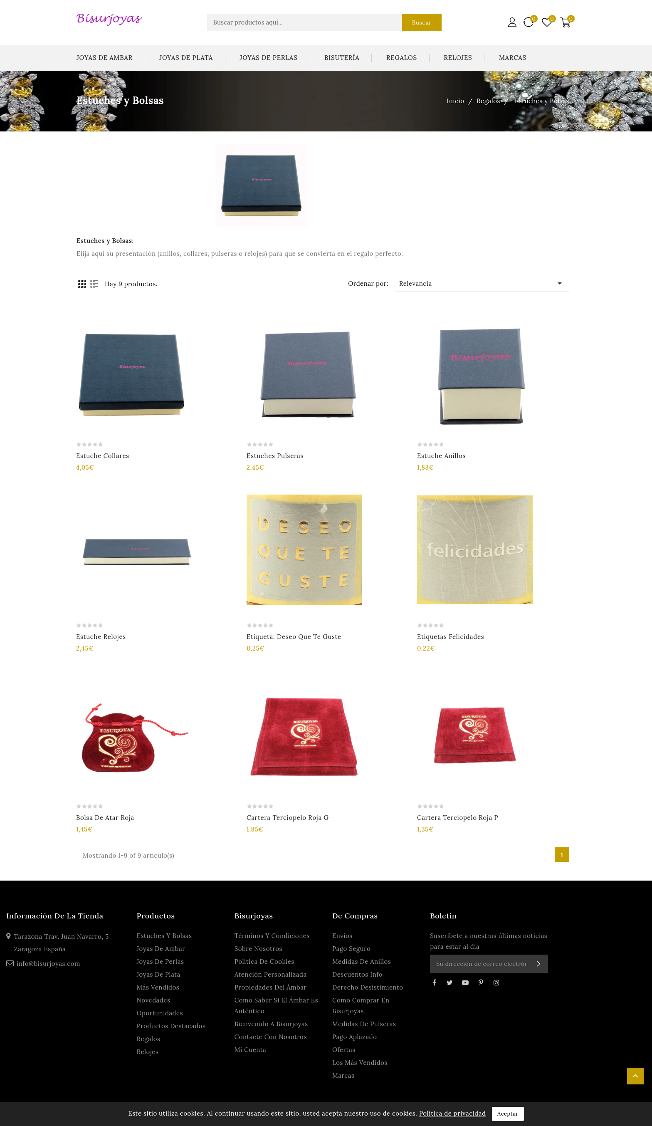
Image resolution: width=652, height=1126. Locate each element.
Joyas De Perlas (269, 58)
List (94, 284)
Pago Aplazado (354, 1037)
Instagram (496, 982)
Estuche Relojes (101, 637)
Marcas (512, 58)
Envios (342, 936)
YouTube (465, 982)
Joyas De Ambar (105, 58)
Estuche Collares (102, 456)
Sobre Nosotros (258, 949)
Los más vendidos (360, 1063)
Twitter (450, 982)
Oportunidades (160, 1013)
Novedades (153, 1000)
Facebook (434, 982)
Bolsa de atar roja (105, 818)
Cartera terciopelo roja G (288, 818)
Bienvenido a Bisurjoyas (271, 1024)
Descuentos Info (357, 974)
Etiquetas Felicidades (450, 637)
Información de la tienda (55, 916)
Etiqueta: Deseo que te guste (294, 637)
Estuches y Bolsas (164, 936)
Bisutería (342, 58)
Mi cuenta (251, 1050)
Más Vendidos (158, 987)
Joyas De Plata (186, 58)
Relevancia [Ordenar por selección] (482, 283)
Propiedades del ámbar (271, 987)
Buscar (421, 22)
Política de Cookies (264, 961)
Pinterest (481, 982)
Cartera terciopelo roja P (457, 818)
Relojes (458, 58)
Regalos (401, 58)
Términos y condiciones (272, 936)
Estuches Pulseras (275, 456)
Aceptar (508, 1113)
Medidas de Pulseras (364, 1024)
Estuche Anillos (441, 456)
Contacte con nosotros (271, 1037)
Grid (81, 284)
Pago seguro (351, 949)
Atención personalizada (271, 974)
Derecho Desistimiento (367, 987)
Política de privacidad (452, 1113)
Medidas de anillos (361, 961)
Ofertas (344, 1050)
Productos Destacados (171, 1026)
